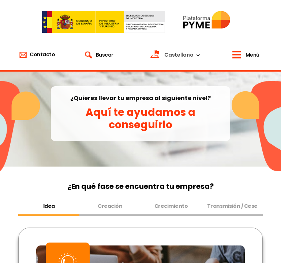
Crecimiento (171, 206)
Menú (252, 54)
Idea (49, 206)
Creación (110, 206)
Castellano (178, 54)
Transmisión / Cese (232, 206)
